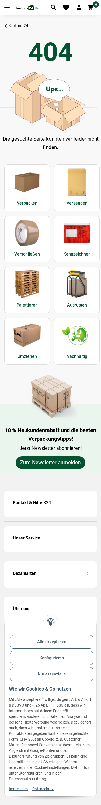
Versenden (77, 203)
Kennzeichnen (77, 254)
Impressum (18, 789)
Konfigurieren (52, 657)
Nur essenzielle (52, 674)
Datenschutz (43, 789)
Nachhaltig (77, 356)
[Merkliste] (66, 7)
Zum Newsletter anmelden (50, 463)
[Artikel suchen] (53, 7)
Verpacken (27, 203)
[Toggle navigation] (7, 7)
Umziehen (27, 356)
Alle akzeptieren (51, 641)
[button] (79, 7)
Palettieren (27, 305)
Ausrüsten (77, 305)
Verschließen (27, 254)
